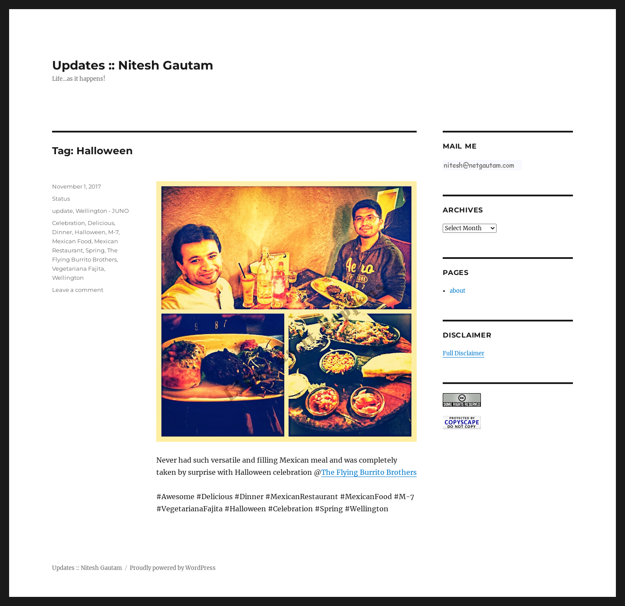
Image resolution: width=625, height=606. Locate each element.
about (457, 291)
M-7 (113, 231)
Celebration (68, 222)
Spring (95, 250)
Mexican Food (72, 241)
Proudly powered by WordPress (173, 568)
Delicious (101, 222)
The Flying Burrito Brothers (369, 472)
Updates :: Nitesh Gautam (132, 65)
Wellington (68, 277)
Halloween (90, 231)
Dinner (62, 231)
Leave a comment (77, 289)
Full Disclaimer (463, 353)
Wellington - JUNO (102, 210)
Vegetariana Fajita (78, 268)
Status (61, 198)
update (62, 210)
